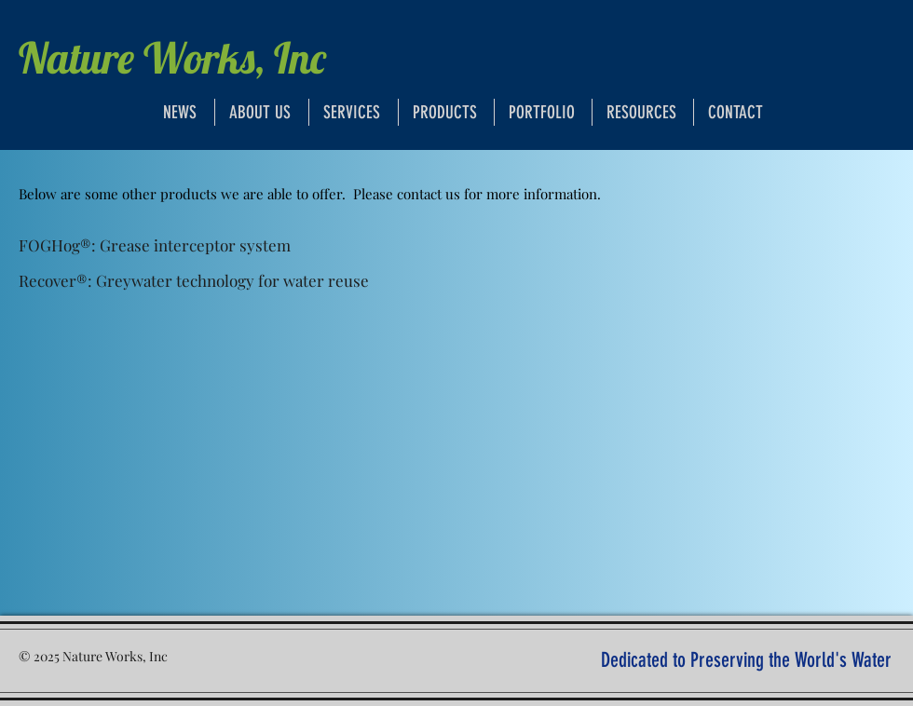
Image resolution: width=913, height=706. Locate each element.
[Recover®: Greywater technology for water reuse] (194, 281)
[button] (643, 112)
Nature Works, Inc (172, 58)
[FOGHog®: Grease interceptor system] (155, 246)
